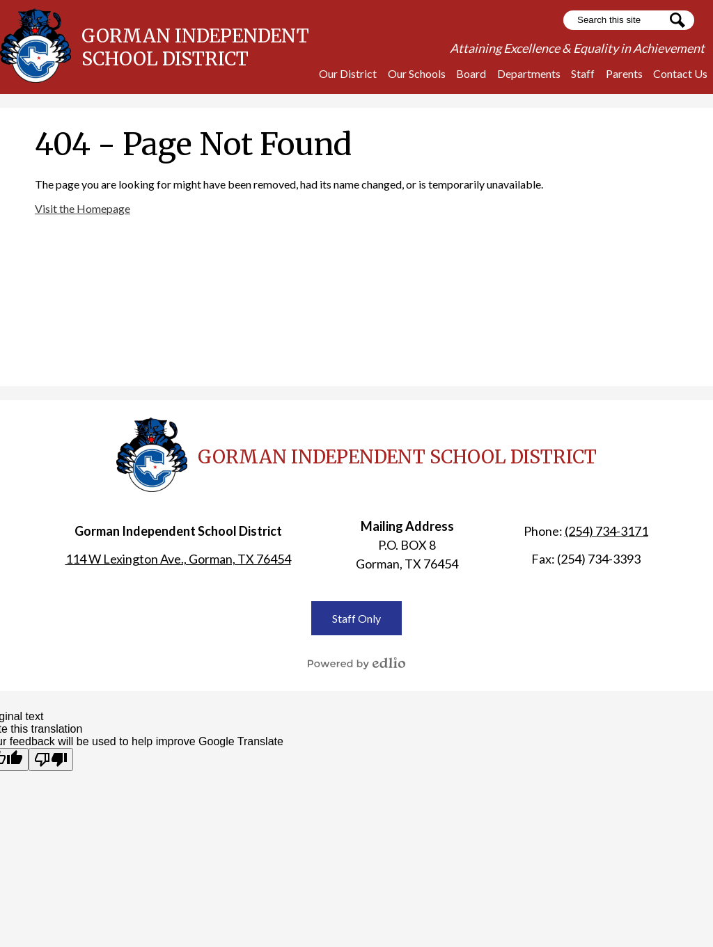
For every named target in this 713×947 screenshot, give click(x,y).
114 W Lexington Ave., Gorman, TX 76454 (178, 558)
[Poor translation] (51, 759)
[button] (347, 73)
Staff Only (356, 618)
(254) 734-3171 (606, 531)
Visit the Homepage (82, 208)
